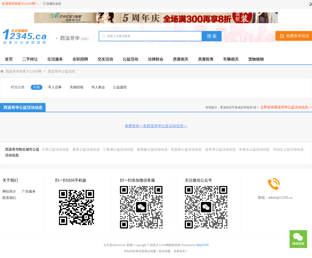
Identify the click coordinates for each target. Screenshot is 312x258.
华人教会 (98, 87)
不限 (36, 87)
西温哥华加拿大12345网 (23, 71)
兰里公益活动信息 (55, 149)
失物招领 (76, 87)
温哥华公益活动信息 (220, 149)
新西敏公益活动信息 (152, 149)
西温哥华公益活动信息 (22, 107)
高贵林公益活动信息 (186, 149)
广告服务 (29, 191)
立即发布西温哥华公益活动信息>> (286, 107)
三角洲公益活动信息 (118, 149)
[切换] (85, 39)
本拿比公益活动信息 (254, 149)
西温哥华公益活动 (61, 71)
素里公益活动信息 (86, 149)
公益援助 (120, 87)
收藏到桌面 (54, 3)
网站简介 (9, 191)
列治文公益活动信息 (288, 149)
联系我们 (9, 198)
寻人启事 (55, 87)
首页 (9, 59)
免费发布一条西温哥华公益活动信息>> (156, 126)
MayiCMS (202, 245)
